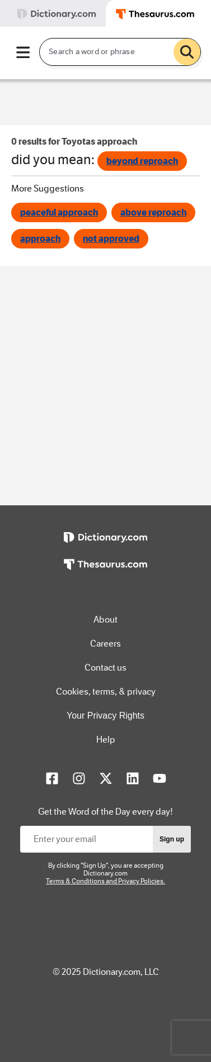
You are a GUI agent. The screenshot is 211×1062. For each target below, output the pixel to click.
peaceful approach (59, 212)
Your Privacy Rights (105, 715)
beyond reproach (142, 161)
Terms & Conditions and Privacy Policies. (105, 881)
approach (40, 238)
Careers (105, 643)
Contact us (105, 667)
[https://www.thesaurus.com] (105, 572)
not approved (111, 238)
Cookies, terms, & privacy (106, 691)
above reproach (153, 212)
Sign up (172, 839)
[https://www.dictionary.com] (105, 545)
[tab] (53, 13)
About (105, 619)
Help (105, 739)
